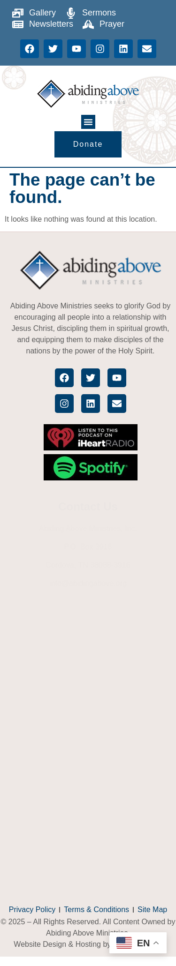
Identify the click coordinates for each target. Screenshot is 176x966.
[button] (88, 122)
